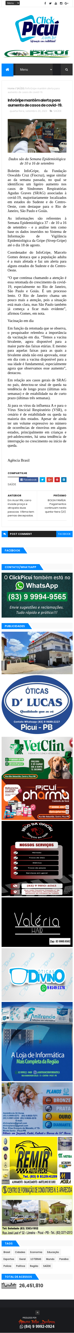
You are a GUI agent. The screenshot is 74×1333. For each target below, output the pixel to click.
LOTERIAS (36, 1259)
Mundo (50, 1259)
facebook (64, 534)
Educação (53, 1252)
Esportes (9, 1259)
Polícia (7, 1266)
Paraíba (63, 1259)
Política (20, 1266)
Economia (36, 1252)
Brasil (7, 1252)
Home (11, 88)
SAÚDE (20, 88)
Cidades (20, 1252)
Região (34, 1266)
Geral (22, 1259)
